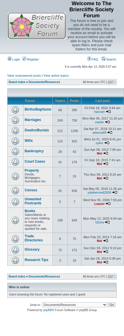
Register (31, 59)
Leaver (99, 203)
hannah (99, 111)
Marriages (33, 120)
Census (31, 190)
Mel (99, 153)
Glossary (32, 249)
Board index (17, 82)
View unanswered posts (24, 75)
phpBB (47, 310)
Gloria (99, 222)
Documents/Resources (44, 82)
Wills (29, 141)
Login (14, 59)
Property (32, 170)
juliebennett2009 (99, 192)
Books (30, 211)
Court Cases (35, 161)
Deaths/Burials (37, 130)
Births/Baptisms (38, 109)
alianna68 (100, 132)
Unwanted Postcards (33, 201)
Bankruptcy (34, 151)
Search (109, 59)
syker (99, 143)
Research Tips (36, 260)
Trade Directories (34, 238)
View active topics (56, 75)
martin (99, 122)
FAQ (92, 59)
